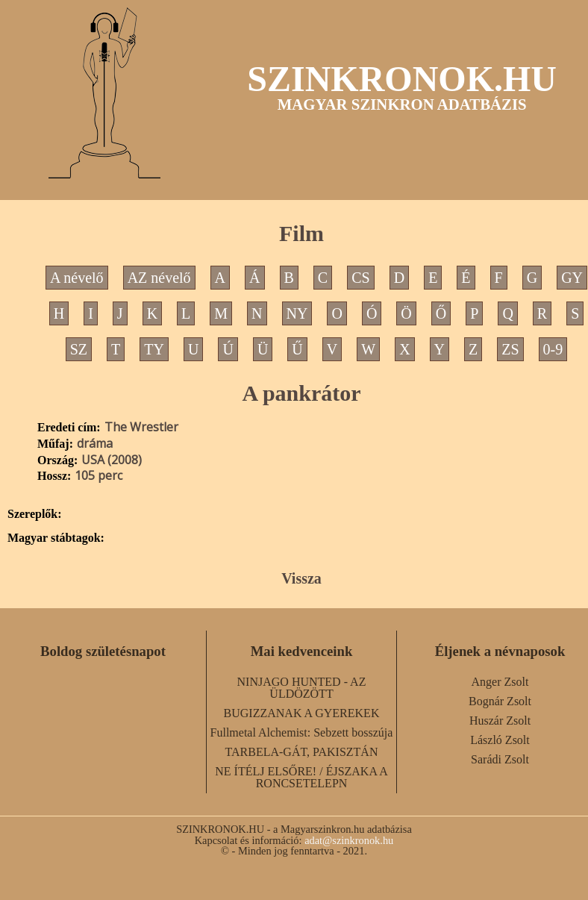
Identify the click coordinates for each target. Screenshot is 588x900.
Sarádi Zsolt (500, 759)
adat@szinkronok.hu (348, 840)
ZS (510, 349)
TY (154, 349)
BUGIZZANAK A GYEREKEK (302, 713)
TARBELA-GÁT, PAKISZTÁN (301, 752)
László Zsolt (500, 740)
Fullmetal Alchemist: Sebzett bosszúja (301, 732)
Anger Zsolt (500, 681)
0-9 (553, 349)
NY (297, 313)
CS (360, 277)
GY (572, 277)
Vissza (301, 578)
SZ (78, 349)
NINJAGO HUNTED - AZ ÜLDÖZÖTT (301, 687)
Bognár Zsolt (500, 701)
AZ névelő (159, 277)
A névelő (77, 277)
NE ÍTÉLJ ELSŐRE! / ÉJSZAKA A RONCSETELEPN (301, 777)
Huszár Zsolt (500, 720)
